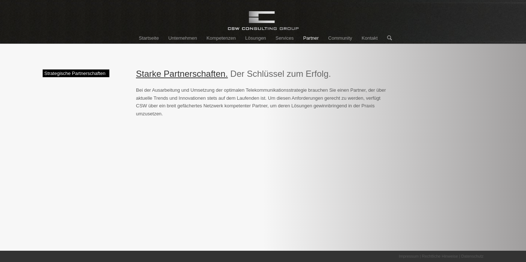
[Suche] (387, 38)
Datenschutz (472, 256)
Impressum (408, 256)
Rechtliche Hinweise (440, 256)
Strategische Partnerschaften (75, 73)
